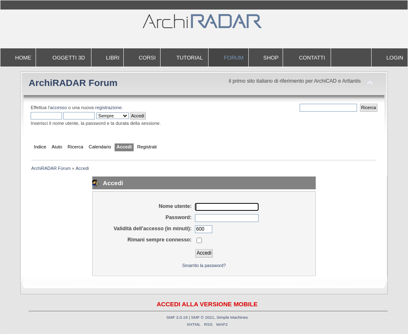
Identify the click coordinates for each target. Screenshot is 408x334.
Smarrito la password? (204, 265)
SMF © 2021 (202, 317)
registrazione (108, 107)
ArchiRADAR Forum (73, 83)
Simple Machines (232, 317)
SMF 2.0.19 (177, 317)
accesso (58, 107)
